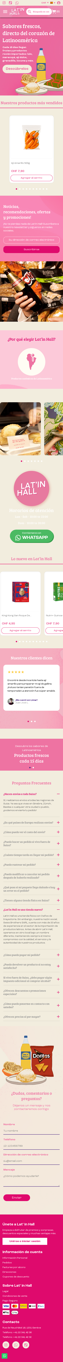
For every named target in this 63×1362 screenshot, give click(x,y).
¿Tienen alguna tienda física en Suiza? (31, 900)
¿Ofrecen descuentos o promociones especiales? (31, 992)
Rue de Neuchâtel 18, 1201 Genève (22, 1328)
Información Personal (15, 1258)
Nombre (9, 1124)
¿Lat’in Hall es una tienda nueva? (31, 909)
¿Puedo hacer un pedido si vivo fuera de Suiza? (31, 843)
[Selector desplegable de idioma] (52, 3)
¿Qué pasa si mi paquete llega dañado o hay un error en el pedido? (31, 888)
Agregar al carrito (31, 178)
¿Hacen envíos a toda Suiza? (31, 794)
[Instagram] (6, 1344)
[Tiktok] (26, 1344)
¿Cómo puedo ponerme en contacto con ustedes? (31, 1005)
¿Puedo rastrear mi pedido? (31, 864)
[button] (16, 189)
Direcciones (9, 1272)
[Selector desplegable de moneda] (45, 3)
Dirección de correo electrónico (25, 1154)
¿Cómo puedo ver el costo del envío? (31, 832)
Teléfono (9, 1139)
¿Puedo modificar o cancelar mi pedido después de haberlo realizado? (31, 875)
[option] (31, 56)
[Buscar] (39, 11)
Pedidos (7, 1262)
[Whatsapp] (15, 1345)
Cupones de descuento (16, 1277)
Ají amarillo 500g (20, 163)
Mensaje (9, 1170)
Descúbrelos (17, 69)
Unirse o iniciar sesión (24, 1241)
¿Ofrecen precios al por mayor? (31, 1016)
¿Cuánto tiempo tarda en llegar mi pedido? (31, 855)
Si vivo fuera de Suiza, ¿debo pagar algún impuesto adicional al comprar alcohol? (31, 979)
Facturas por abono (14, 1267)
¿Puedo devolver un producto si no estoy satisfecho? (31, 966)
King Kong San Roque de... (16, 615)
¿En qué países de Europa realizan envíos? (31, 822)
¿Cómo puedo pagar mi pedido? (31, 955)
